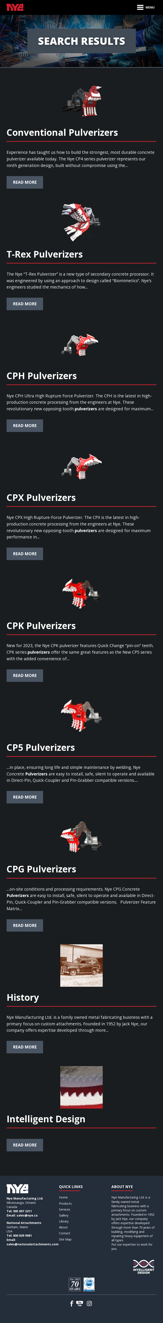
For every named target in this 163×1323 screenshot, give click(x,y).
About (63, 1227)
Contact (64, 1233)
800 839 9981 (22, 1235)
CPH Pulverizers (42, 376)
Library (64, 1221)
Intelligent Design (46, 1119)
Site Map (65, 1239)
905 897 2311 (22, 1211)
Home (63, 1197)
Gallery (63, 1215)
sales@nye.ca (27, 1215)
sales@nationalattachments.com (33, 1244)
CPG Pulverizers (41, 869)
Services (64, 1209)
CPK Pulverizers (41, 625)
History (23, 997)
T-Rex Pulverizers (45, 254)
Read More (25, 182)
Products (65, 1203)
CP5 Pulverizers (41, 747)
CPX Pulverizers (41, 497)
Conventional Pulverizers (62, 132)
